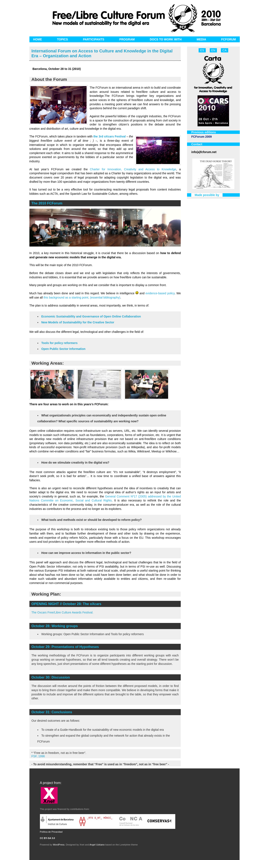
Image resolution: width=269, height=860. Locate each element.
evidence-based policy (159, 293)
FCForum (228, 39)
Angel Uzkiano (97, 844)
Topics (62, 39)
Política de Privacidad (51, 832)
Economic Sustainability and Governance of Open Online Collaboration (91, 316)
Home (37, 39)
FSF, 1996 (38, 756)
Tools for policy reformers (59, 343)
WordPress (59, 844)
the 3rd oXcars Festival (109, 136)
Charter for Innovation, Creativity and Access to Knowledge (133, 169)
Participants (93, 39)
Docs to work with (166, 39)
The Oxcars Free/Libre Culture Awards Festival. (63, 612)
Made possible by (207, 195)
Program (127, 39)
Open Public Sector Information (63, 349)
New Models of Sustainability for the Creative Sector (77, 322)
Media (201, 39)
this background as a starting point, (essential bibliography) (82, 297)
